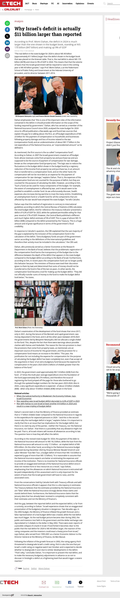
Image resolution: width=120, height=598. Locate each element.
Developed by (8, 595)
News (37, 10)
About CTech (101, 581)
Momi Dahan (44, 568)
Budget (26, 568)
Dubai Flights (101, 586)
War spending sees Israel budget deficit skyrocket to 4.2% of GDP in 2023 (48, 401)
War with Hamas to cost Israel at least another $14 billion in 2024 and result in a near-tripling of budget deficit (47, 404)
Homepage (28, 10)
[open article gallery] (48, 95)
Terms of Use (115, 581)
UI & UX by (31, 595)
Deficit (34, 568)
